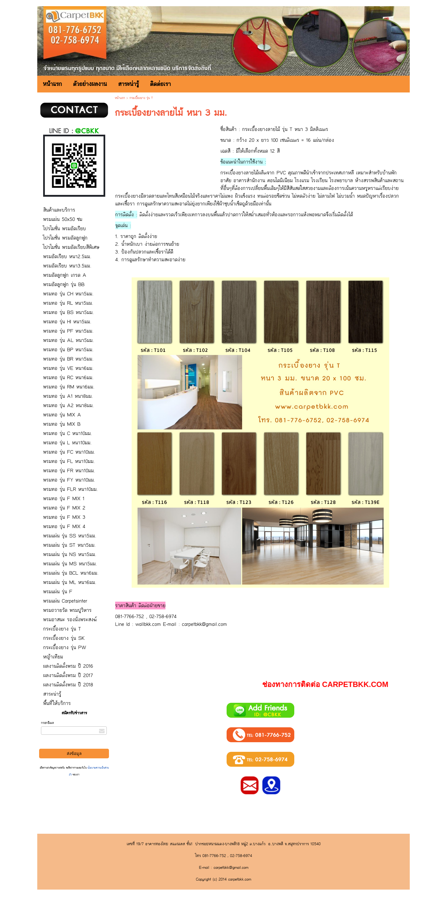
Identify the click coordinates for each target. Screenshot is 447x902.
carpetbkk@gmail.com (204, 624)
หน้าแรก (120, 98)
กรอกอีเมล (47, 722)
